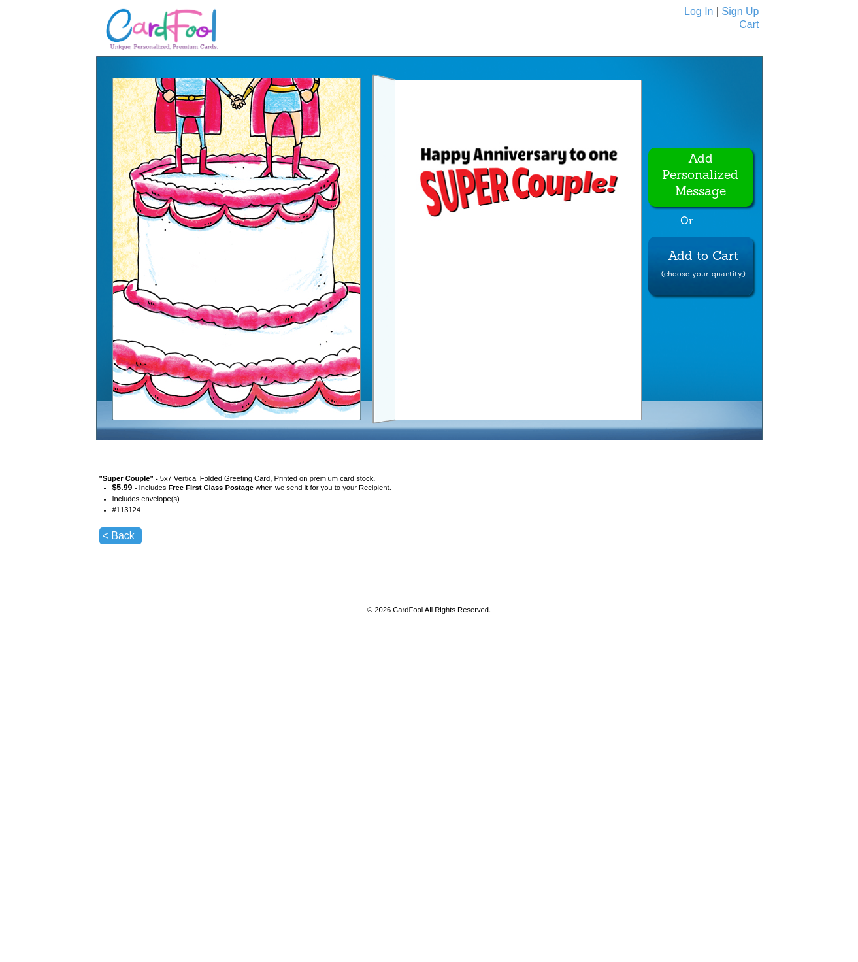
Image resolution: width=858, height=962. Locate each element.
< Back (119, 535)
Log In (698, 11)
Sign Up (740, 11)
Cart (749, 24)
